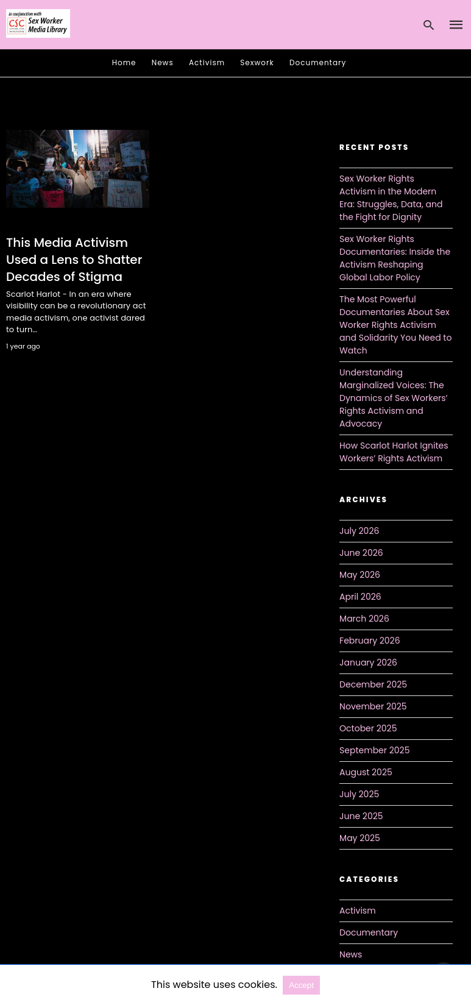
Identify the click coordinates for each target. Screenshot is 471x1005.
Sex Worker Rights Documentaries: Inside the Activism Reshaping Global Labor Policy (394, 258)
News (163, 62)
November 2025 (373, 706)
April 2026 (360, 597)
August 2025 (365, 772)
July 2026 (359, 531)
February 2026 (369, 640)
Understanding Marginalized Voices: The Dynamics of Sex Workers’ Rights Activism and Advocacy (393, 398)
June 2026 (361, 553)
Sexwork (257, 62)
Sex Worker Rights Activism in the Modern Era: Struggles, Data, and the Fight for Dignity (390, 197)
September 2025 (374, 750)
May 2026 (359, 575)
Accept (301, 985)
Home (124, 62)
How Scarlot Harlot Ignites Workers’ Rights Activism (393, 451)
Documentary (317, 62)
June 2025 (361, 816)
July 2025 (359, 794)
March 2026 (364, 619)
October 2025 (368, 728)
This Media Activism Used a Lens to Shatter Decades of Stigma (74, 259)
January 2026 (368, 662)
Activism (207, 62)
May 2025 (359, 838)
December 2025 (373, 684)
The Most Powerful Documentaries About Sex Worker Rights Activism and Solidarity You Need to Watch (395, 325)
